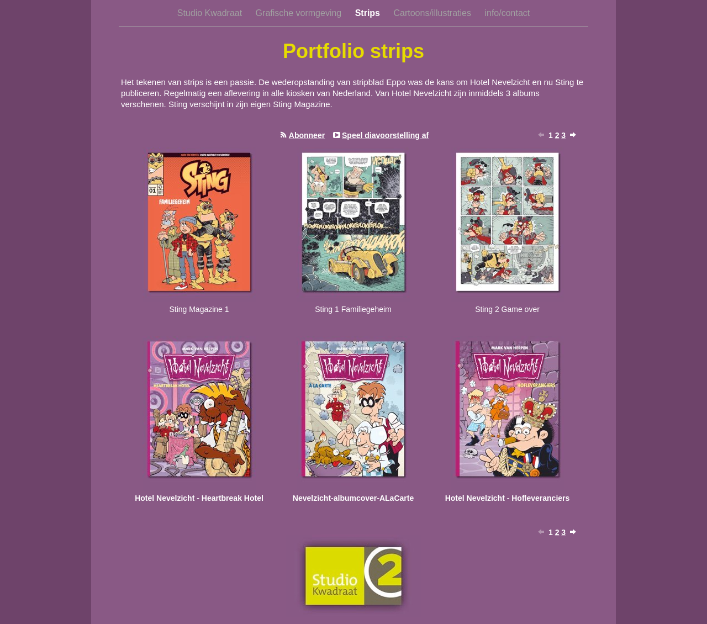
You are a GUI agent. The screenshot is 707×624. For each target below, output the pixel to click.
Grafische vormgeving (300, 13)
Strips (369, 13)
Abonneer (307, 135)
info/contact (507, 13)
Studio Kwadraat (211, 13)
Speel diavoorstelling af (385, 135)
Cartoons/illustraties (433, 13)
